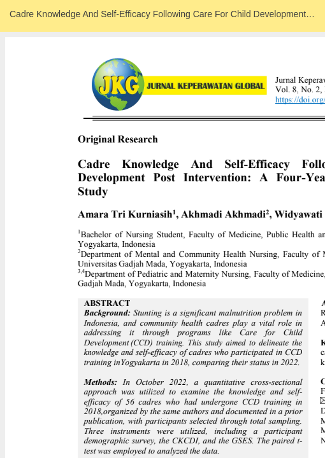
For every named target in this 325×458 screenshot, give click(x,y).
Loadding (162, 229)
